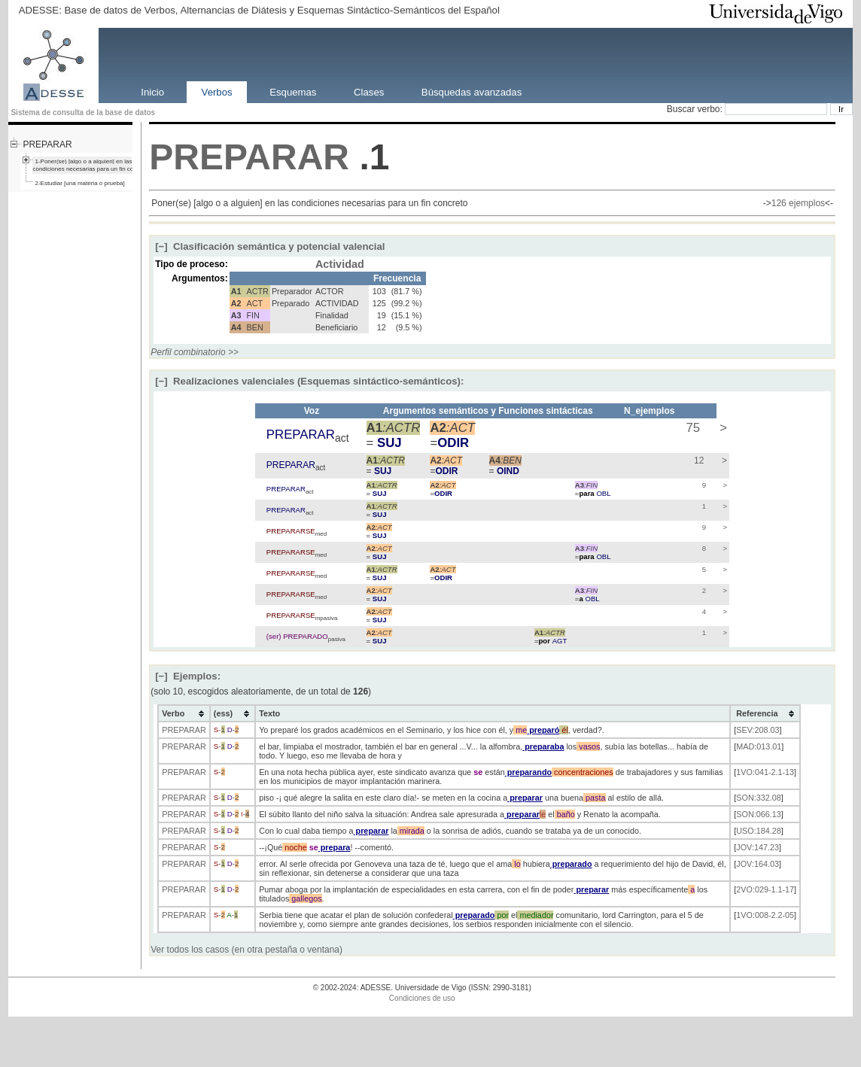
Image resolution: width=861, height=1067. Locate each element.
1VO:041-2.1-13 (765, 772)
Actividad (339, 264)
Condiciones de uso (422, 998)
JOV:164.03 (757, 863)
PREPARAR (47, 144)
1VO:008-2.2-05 (765, 915)
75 (691, 428)
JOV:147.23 (757, 847)
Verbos (217, 91)
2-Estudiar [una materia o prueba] (79, 183)
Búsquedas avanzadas (471, 91)
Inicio (152, 91)
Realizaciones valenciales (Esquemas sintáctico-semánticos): (309, 381)
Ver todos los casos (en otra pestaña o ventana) (246, 949)
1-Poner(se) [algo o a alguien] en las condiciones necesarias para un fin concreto (91, 165)
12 (698, 460)
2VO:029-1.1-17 (765, 889)
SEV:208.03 (757, 729)
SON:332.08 (758, 797)
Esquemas (292, 91)
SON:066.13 (758, 814)
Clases (369, 91)
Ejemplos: (188, 676)
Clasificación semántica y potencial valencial (270, 246)
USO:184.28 (758, 830)
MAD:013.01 (758, 746)
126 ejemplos (798, 203)
